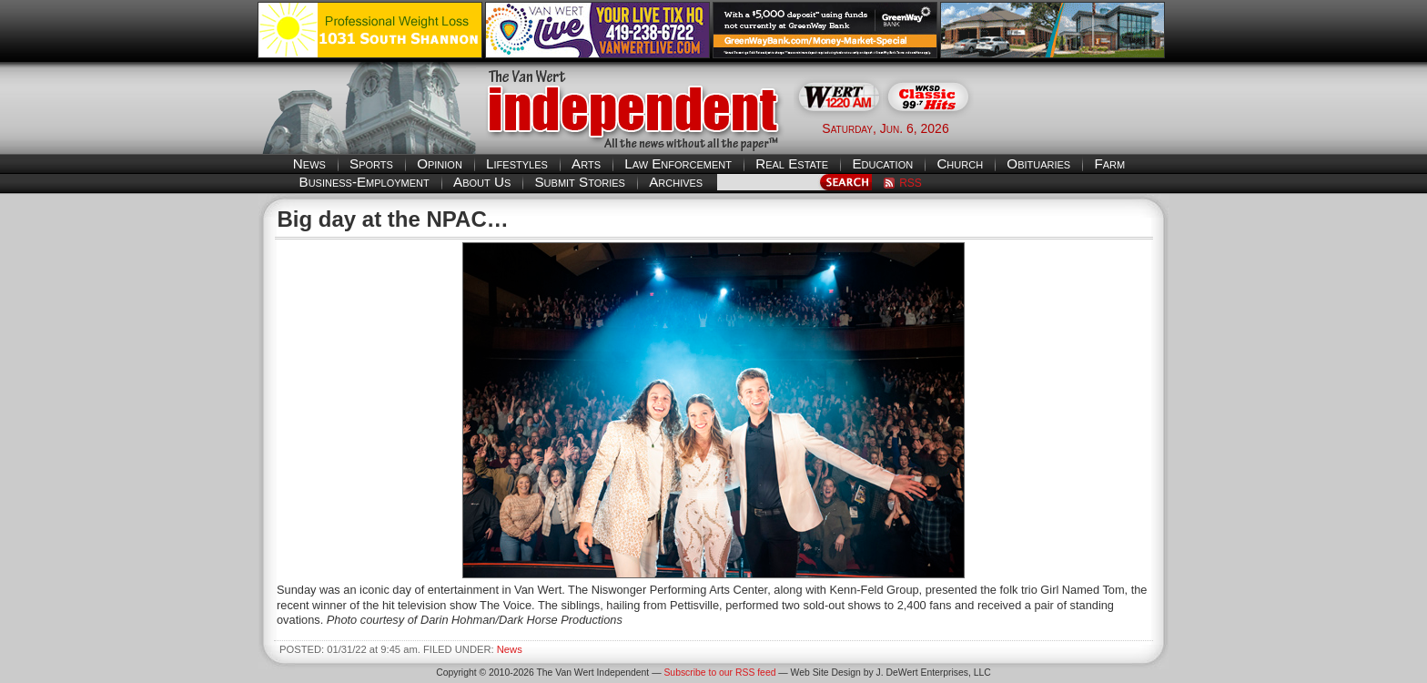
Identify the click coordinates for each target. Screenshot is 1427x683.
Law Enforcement (678, 163)
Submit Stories (579, 181)
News (309, 163)
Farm (1109, 163)
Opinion (439, 163)
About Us (482, 181)
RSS (910, 183)
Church (959, 163)
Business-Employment (364, 181)
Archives (676, 181)
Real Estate (791, 163)
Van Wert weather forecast (1078, 127)
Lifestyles (517, 163)
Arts (586, 163)
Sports (371, 163)
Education (882, 163)
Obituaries (1038, 163)
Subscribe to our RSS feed (719, 673)
